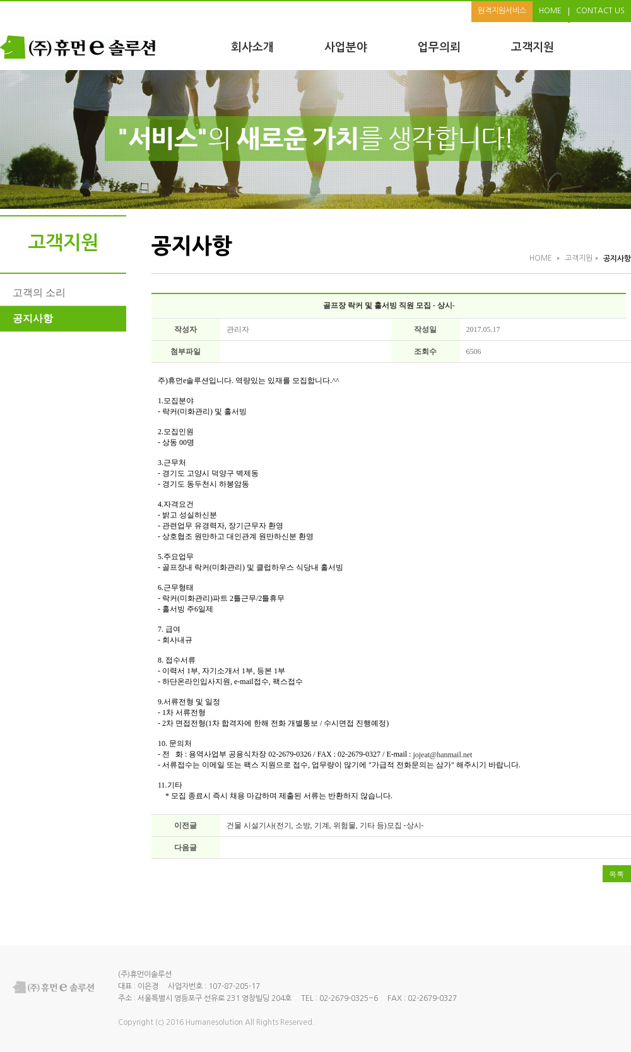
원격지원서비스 (502, 11)
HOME (550, 11)
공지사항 (33, 318)
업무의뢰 (439, 47)
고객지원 (532, 47)
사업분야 (345, 47)
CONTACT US (600, 11)
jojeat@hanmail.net (442, 754)
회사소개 (252, 47)
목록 (616, 873)
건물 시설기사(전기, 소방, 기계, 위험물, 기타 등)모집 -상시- (325, 825)
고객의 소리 (39, 292)
